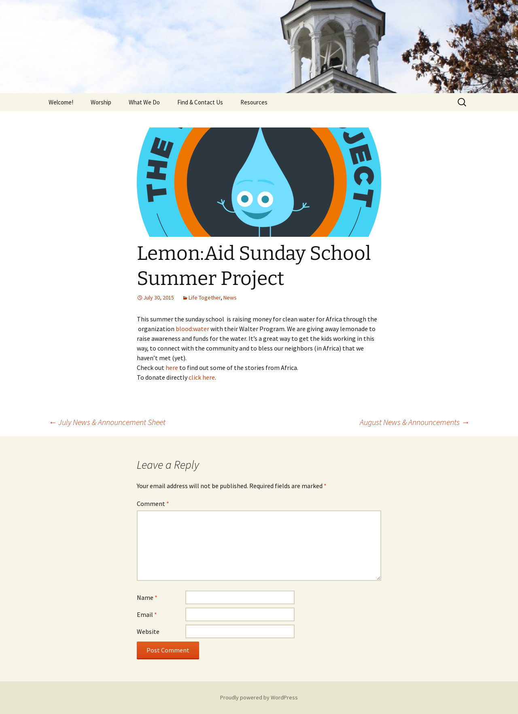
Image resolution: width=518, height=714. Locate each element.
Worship (101, 102)
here (172, 367)
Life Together (205, 297)
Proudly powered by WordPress (259, 697)
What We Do (144, 102)
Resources (253, 102)
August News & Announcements (414, 422)
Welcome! (61, 102)
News (230, 297)
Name (147, 597)
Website (148, 631)
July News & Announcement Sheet (107, 422)
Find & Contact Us (200, 102)
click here (202, 377)
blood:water (193, 329)
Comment (153, 503)
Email (147, 614)
